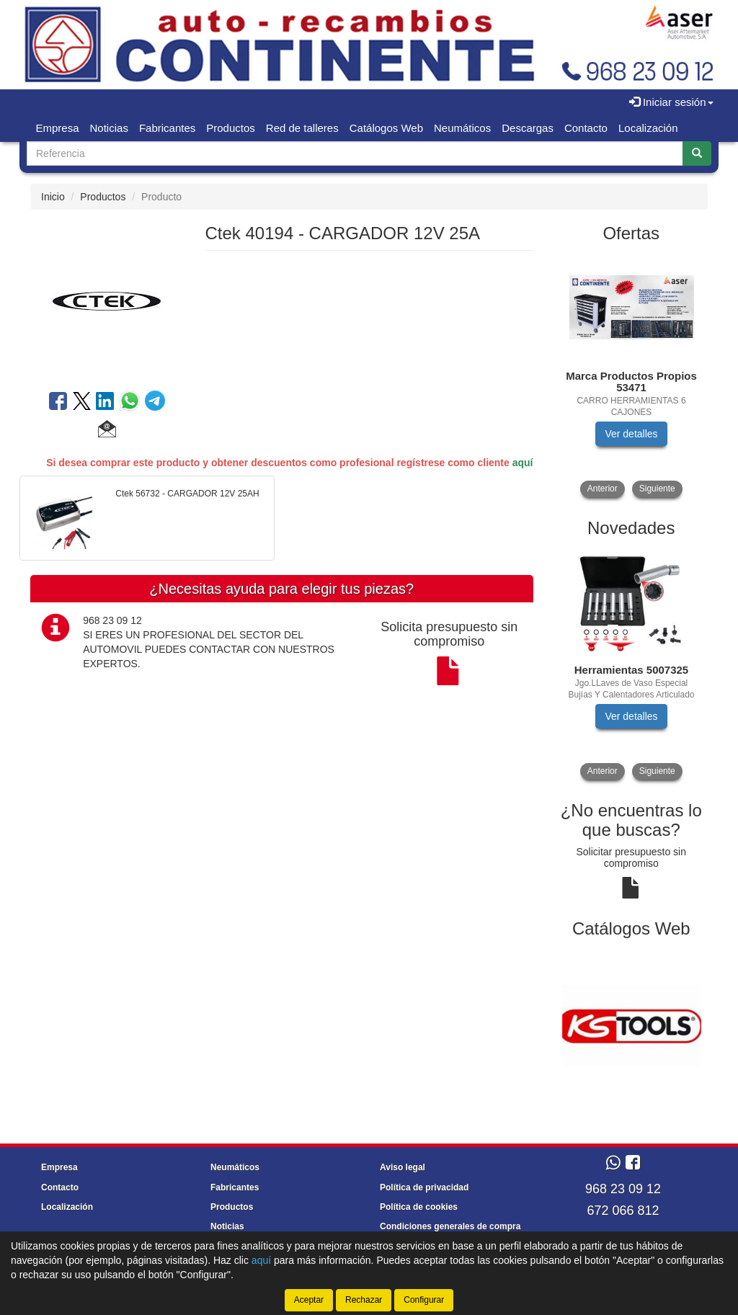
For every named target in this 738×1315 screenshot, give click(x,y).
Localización (648, 128)
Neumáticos (462, 128)
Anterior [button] (602, 488)
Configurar (424, 1300)
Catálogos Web (386, 128)
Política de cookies (419, 1207)
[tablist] (631, 376)
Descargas (528, 128)
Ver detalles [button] (631, 434)
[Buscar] (697, 153)
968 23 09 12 (623, 1189)
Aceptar (309, 1300)
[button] (107, 431)
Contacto (586, 128)
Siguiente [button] (657, 488)
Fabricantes (167, 128)
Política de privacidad (424, 1187)
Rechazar (363, 1300)
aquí (522, 462)
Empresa (57, 128)
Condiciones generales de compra (450, 1226)
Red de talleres (302, 128)
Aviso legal (402, 1167)
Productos (230, 128)
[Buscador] (355, 153)
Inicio (53, 196)
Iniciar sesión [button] (671, 102)
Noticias (109, 128)
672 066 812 (623, 1210)
